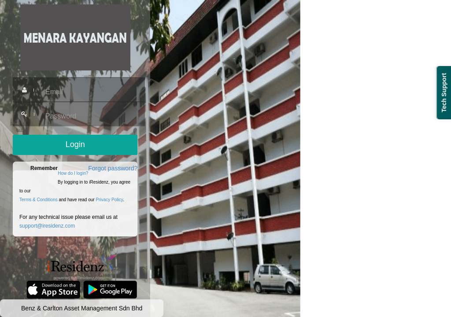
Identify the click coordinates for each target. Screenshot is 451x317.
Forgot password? (112, 168)
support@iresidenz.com (47, 226)
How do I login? (73, 173)
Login (75, 144)
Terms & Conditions (38, 199)
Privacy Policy (109, 199)
